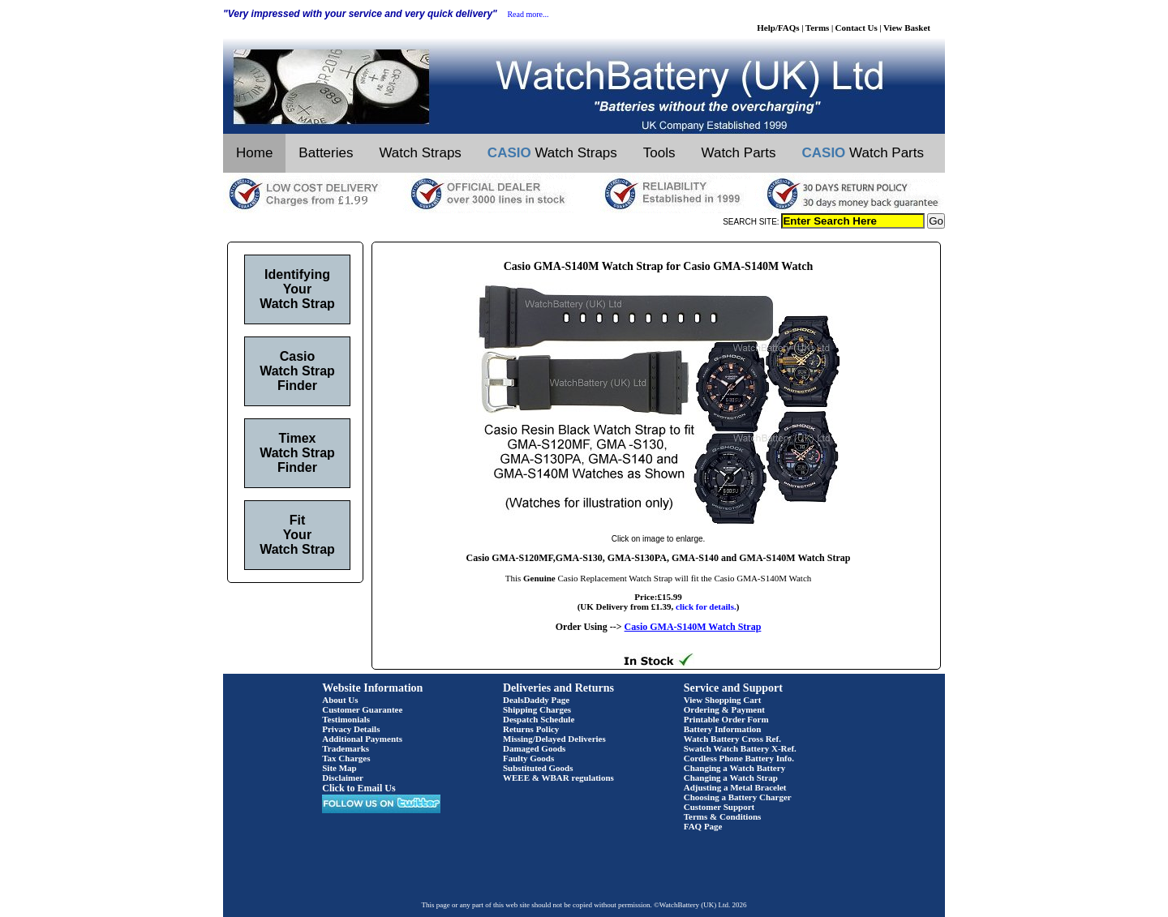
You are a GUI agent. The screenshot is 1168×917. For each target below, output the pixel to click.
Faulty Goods (528, 758)
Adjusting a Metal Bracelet (735, 787)
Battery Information (723, 729)
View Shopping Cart (723, 700)
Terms (817, 27)
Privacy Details (351, 729)
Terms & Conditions (723, 816)
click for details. (706, 606)
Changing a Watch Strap (731, 777)
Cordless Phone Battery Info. (739, 758)
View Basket (906, 27)
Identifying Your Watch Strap (297, 289)
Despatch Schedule (538, 719)
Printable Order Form (726, 719)
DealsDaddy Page (536, 700)
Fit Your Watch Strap (297, 534)
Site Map (339, 768)
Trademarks (345, 748)
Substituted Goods (538, 768)
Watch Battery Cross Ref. (732, 738)
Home (254, 153)
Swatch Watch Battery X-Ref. (740, 748)
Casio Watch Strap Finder (297, 370)
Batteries (325, 153)
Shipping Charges (537, 709)
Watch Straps (420, 153)
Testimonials (346, 719)
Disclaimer (342, 777)
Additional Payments (362, 738)
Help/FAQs (778, 27)
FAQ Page (703, 826)
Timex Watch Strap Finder (297, 452)
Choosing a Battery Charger (738, 797)
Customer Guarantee (362, 709)
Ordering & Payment (724, 709)
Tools (659, 153)
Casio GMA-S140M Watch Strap (693, 626)
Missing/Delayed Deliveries (554, 738)
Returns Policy (531, 729)
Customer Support (719, 807)
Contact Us (856, 27)
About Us (340, 700)
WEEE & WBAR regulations (558, 777)
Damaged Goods (534, 748)
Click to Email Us (358, 788)
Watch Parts (739, 153)
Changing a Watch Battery (734, 768)
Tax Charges (346, 758)
